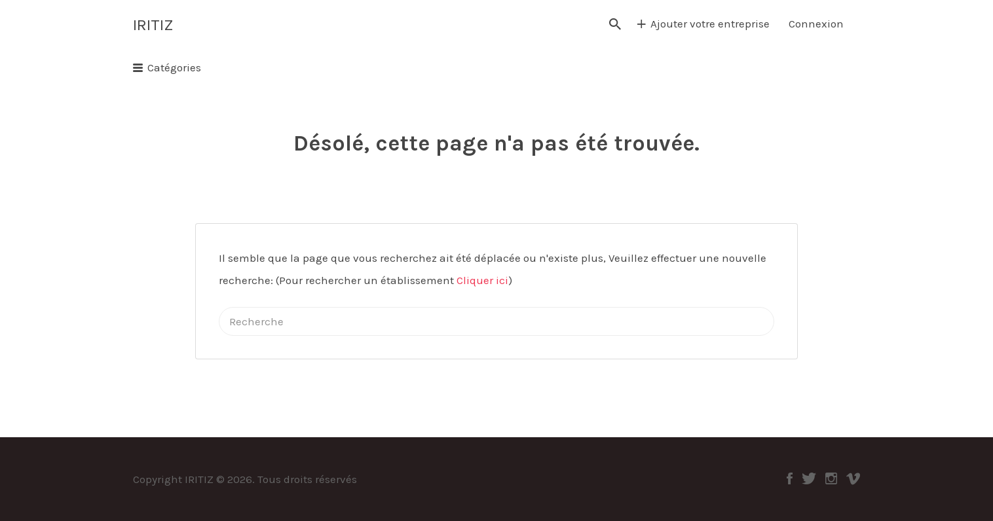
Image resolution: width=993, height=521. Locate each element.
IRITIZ (153, 25)
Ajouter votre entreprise (710, 23)
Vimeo (853, 478)
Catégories (174, 67)
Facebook (790, 478)
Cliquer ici (482, 280)
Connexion (816, 23)
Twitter (809, 478)
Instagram (831, 478)
